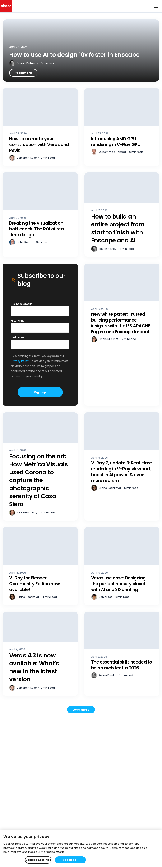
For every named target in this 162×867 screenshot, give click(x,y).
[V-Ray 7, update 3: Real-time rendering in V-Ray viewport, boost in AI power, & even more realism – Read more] (122, 466)
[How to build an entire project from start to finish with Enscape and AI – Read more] (122, 214)
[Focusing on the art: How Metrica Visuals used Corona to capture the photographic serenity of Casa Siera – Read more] (40, 466)
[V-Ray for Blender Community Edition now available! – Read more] (40, 566)
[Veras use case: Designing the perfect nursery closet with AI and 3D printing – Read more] (122, 566)
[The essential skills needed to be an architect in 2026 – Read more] (122, 654)
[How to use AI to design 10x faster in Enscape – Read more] (81, 50)
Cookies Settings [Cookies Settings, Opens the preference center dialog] (38, 859)
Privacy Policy (20, 361)
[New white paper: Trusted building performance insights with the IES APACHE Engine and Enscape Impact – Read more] (122, 335)
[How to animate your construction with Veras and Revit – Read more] (40, 127)
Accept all (70, 859)
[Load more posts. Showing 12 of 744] (81, 709)
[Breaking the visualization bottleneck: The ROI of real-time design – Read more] (40, 214)
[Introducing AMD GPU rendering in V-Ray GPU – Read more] (122, 127)
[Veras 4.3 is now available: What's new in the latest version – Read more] (40, 654)
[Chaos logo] (6, 6)
